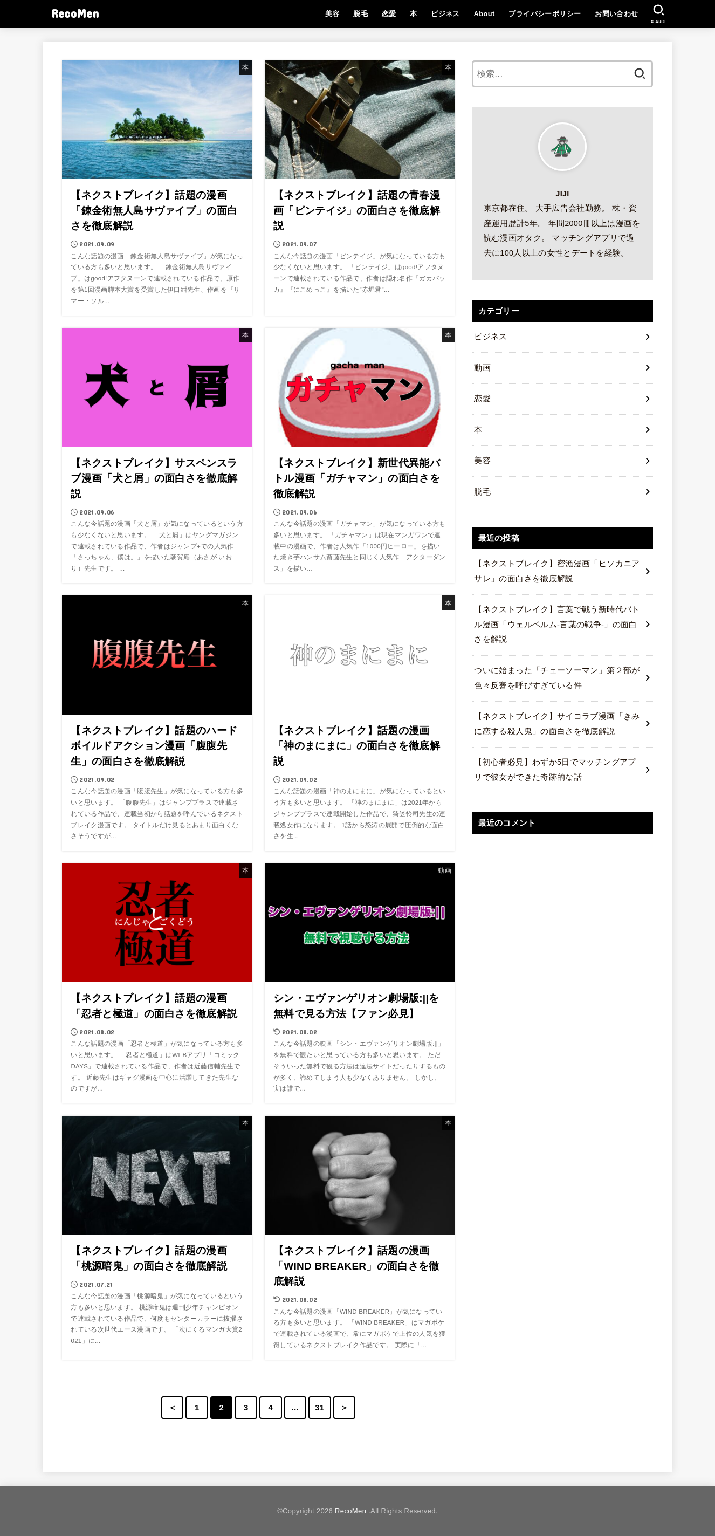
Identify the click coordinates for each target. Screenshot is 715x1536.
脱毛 (360, 14)
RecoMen (75, 13)
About (484, 14)
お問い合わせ (616, 14)
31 (319, 1407)
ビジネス (445, 14)
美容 (332, 14)
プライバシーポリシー (544, 14)
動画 (482, 368)
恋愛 (389, 14)
